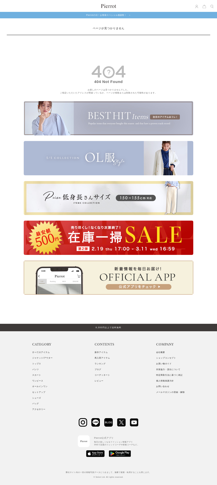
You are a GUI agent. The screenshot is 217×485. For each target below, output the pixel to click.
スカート (36, 375)
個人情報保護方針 (165, 381)
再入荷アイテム (102, 358)
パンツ (35, 369)
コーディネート (102, 375)
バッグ (35, 403)
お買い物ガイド (164, 363)
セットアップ (38, 392)
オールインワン (40, 386)
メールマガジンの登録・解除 (170, 392)
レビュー (99, 381)
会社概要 (160, 352)
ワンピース (37, 381)
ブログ (98, 369)
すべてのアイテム (41, 352)
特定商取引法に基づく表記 (169, 375)
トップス (36, 363)
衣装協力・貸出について (168, 369)
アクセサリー (38, 409)
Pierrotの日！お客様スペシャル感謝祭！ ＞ (108, 15)
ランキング (100, 363)
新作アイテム (101, 352)
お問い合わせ (162, 386)
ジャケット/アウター (42, 358)
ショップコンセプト (166, 358)
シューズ (36, 398)
